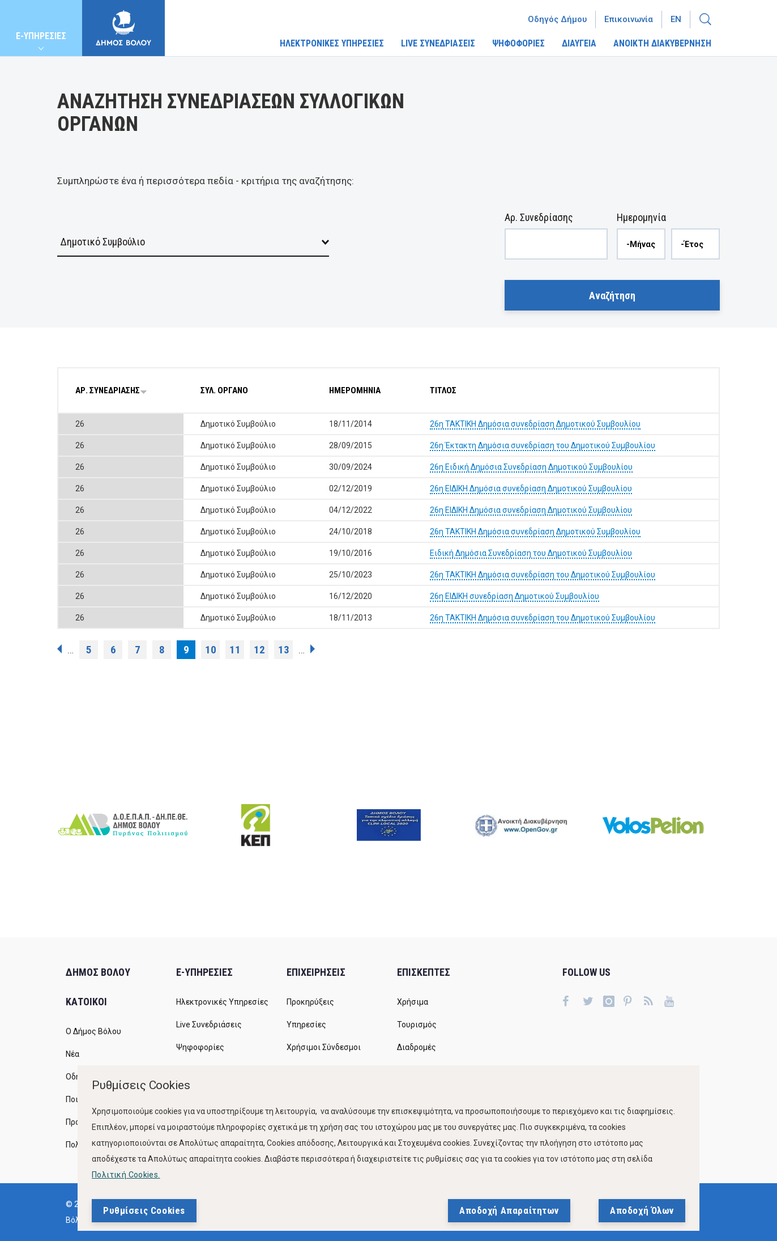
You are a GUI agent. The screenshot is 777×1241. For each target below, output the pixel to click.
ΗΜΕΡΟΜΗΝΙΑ (355, 390)
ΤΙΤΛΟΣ (443, 390)
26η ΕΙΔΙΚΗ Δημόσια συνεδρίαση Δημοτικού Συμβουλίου (531, 488)
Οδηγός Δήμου (557, 19)
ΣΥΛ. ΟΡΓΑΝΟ (224, 390)
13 (283, 649)
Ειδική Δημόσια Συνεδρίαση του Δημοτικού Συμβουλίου (531, 553)
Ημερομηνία (641, 217)
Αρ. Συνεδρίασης (539, 217)
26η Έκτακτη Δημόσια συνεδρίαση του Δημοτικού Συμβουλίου (542, 445)
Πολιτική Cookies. (126, 1174)
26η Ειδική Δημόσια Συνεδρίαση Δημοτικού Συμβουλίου (531, 466)
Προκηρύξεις (310, 1001)
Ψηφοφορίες (200, 1047)
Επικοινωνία (628, 19)
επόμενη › (312, 648)
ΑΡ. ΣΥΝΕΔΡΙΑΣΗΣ (111, 390)
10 (210, 649)
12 (259, 649)
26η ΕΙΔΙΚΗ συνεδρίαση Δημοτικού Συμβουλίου (514, 596)
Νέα (72, 1054)
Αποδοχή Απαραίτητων (509, 1210)
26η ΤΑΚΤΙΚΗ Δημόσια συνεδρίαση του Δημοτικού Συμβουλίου (542, 574)
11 (235, 649)
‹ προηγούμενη (59, 648)
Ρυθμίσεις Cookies (144, 1210)
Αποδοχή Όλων (642, 1210)
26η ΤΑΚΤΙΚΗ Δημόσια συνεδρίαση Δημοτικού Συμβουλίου (535, 423)
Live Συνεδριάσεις (209, 1024)
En (676, 19)
